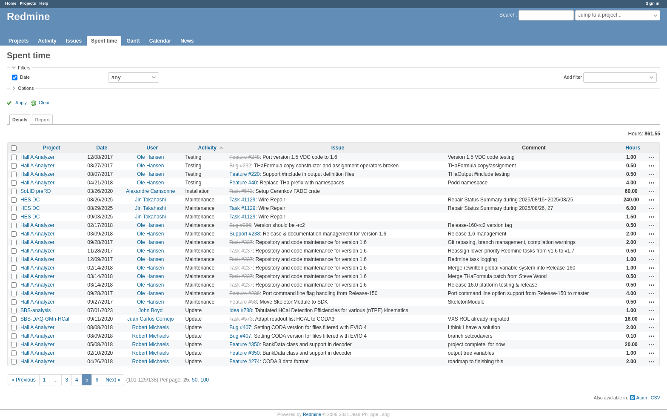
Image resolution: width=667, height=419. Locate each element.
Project (51, 148)
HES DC (30, 200)
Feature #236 (244, 293)
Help (44, 3)
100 (204, 380)
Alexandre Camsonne (150, 191)
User (152, 148)
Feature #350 (244, 344)
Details (19, 119)
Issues (74, 41)
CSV (655, 397)
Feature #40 (243, 183)
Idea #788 (240, 310)
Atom (641, 397)
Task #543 (241, 191)
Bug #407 (240, 327)
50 (194, 380)
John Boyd (150, 310)
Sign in (652, 3)
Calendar (160, 41)
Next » (112, 380)
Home (11, 3)
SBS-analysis (35, 310)
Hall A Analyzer (37, 157)
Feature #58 (243, 302)
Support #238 (244, 234)
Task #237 (241, 242)
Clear (44, 102)
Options (26, 88)
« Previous (23, 380)
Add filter (573, 76)
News (187, 41)
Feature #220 (244, 174)
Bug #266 (240, 225)
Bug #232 (240, 166)
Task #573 (241, 319)
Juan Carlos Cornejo (150, 319)
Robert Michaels (150, 327)
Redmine (312, 414)
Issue (338, 148)
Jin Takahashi (150, 200)
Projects (28, 3)
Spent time (104, 41)
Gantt (133, 41)
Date (24, 76)
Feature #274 (244, 361)
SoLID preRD (35, 191)
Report (42, 119)
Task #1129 (242, 200)
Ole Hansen (150, 157)
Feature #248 (244, 157)
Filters (24, 67)
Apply (21, 102)
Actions (651, 157)
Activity (47, 41)
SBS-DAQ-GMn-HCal (44, 319)
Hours (632, 148)
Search (507, 15)
